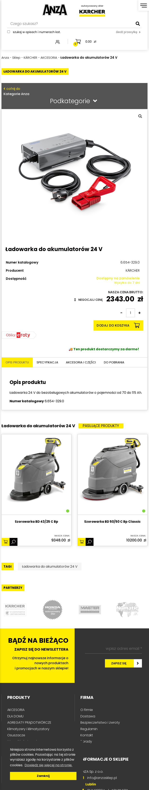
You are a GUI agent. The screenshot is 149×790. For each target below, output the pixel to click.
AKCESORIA (16, 710)
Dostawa (87, 716)
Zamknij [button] (43, 776)
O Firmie (86, 710)
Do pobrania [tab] (117, 362)
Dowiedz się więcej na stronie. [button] (48, 765)
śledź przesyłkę (128, 33)
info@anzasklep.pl (102, 778)
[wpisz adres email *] (113, 649)
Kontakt (86, 735)
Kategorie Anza (73, 91)
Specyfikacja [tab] (49, 362)
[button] (140, 116)
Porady (86, 741)
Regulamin (88, 729)
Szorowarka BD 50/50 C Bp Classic (112, 522)
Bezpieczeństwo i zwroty (100, 722)
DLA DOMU (15, 716)
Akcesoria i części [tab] (83, 362)
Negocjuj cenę (88, 300)
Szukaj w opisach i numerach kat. (37, 33)
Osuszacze (16, 735)
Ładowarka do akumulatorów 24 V (50, 566)
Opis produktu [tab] (18, 362)
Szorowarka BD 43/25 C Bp (36, 522)
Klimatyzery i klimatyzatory (28, 729)
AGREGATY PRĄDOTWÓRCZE (29, 722)
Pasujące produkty (101, 425)
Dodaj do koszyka (118, 325)
